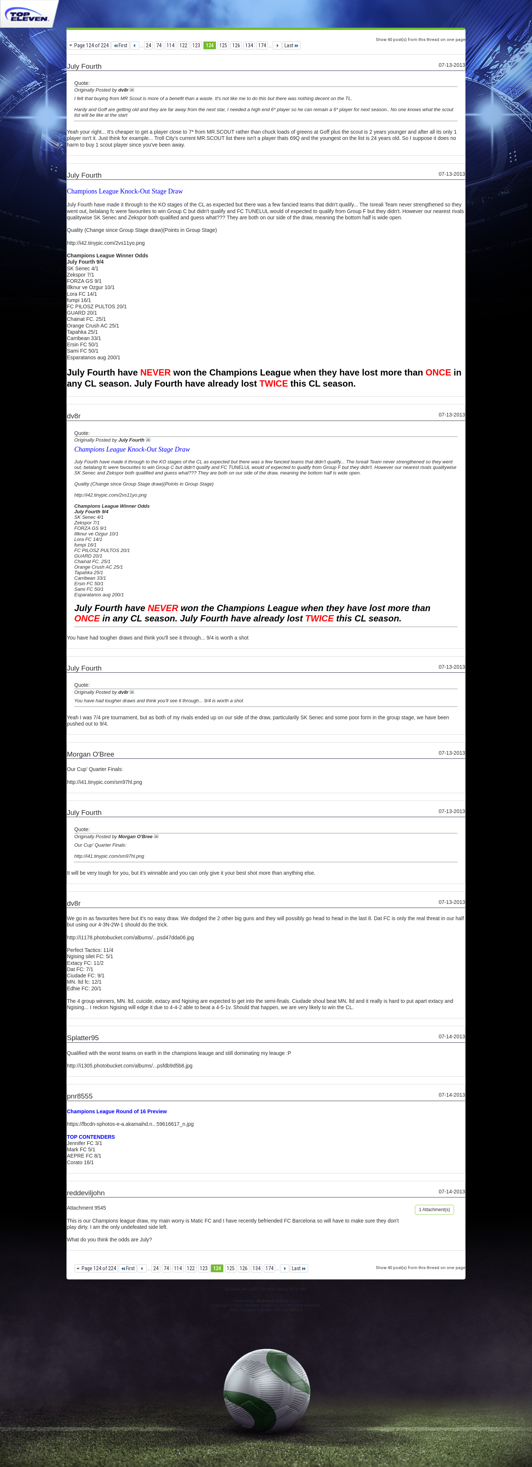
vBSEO (296, 1309)
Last (291, 45)
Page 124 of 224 (91, 45)
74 (158, 45)
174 (262, 45)
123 (196, 45)
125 (223, 45)
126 (236, 45)
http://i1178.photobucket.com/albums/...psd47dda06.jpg (130, 937)
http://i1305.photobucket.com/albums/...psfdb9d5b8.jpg (129, 1066)
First (120, 45)
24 (148, 45)
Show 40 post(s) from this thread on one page (421, 39)
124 (210, 45)
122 (183, 45)
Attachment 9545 (86, 1208)
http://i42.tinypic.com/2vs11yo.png (106, 243)
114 (170, 45)
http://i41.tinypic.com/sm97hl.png (104, 782)
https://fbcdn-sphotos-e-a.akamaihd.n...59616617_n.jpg (130, 1124)
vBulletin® (265, 1301)
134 (249, 45)
